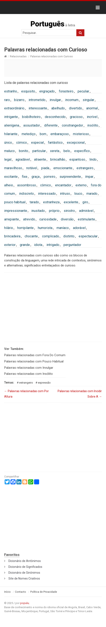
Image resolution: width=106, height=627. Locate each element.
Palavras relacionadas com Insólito (28, 374)
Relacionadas (18, 56)
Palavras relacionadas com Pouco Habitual (34, 361)
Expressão (44, 382)
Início (7, 591)
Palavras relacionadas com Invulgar (28, 368)
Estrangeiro (26, 382)
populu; (24, 603)
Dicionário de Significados (25, 566)
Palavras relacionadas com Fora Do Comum (34, 355)
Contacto (20, 591)
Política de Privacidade (43, 591)
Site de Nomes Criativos (24, 578)
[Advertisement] (53, 68)
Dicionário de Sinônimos (24, 572)
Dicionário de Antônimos (24, 561)
